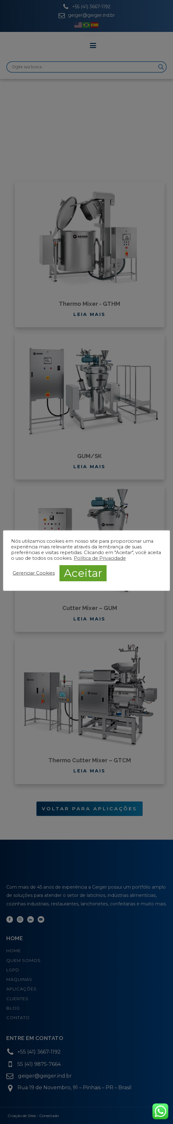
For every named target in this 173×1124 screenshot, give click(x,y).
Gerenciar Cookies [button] (34, 573)
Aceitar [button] (83, 573)
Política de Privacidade (100, 558)
